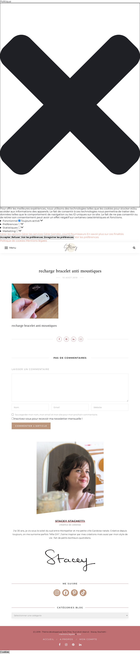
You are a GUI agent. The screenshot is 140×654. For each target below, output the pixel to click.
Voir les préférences (32, 237)
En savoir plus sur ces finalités (105, 234)
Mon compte (88, 639)
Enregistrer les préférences (59, 237)
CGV (79, 634)
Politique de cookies (13, 240)
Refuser (16, 237)
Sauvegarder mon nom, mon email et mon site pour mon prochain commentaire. (56, 414)
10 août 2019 (70, 278)
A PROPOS (66, 639)
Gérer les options (10, 234)
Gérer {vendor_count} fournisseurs (65, 234)
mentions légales (67, 634)
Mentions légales (36, 240)
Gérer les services (32, 234)
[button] (70, 105)
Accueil (48, 639)
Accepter (5, 237)
